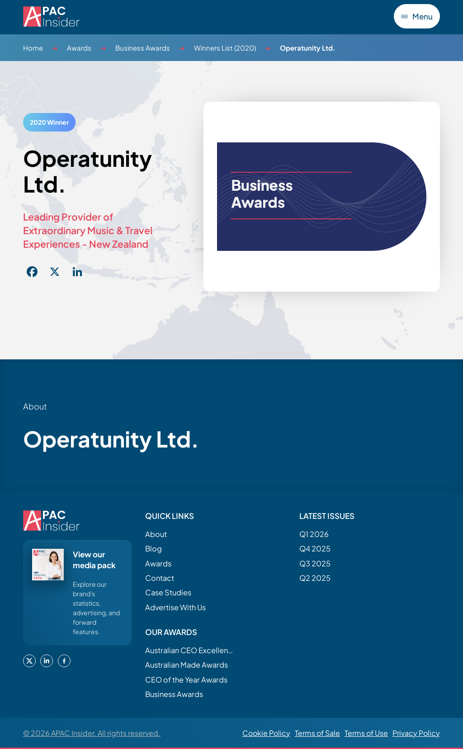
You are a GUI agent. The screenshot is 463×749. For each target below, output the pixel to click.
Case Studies (168, 592)
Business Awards (142, 47)
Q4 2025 (315, 548)
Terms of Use (366, 733)
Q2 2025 (315, 578)
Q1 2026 (314, 534)
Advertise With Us (175, 607)
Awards (79, 47)
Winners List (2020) (225, 47)
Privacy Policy (416, 733)
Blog (153, 548)
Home (33, 47)
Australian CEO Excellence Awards (190, 650)
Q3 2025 (315, 563)
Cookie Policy (266, 733)
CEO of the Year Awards (186, 679)
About (156, 534)
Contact (159, 578)
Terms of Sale (317, 733)
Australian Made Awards (186, 664)
